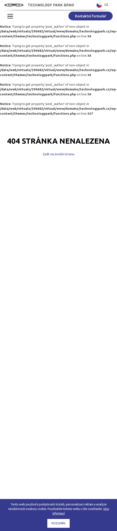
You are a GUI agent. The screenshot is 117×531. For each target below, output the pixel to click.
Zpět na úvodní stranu (58, 154)
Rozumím (58, 523)
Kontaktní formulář (90, 16)
